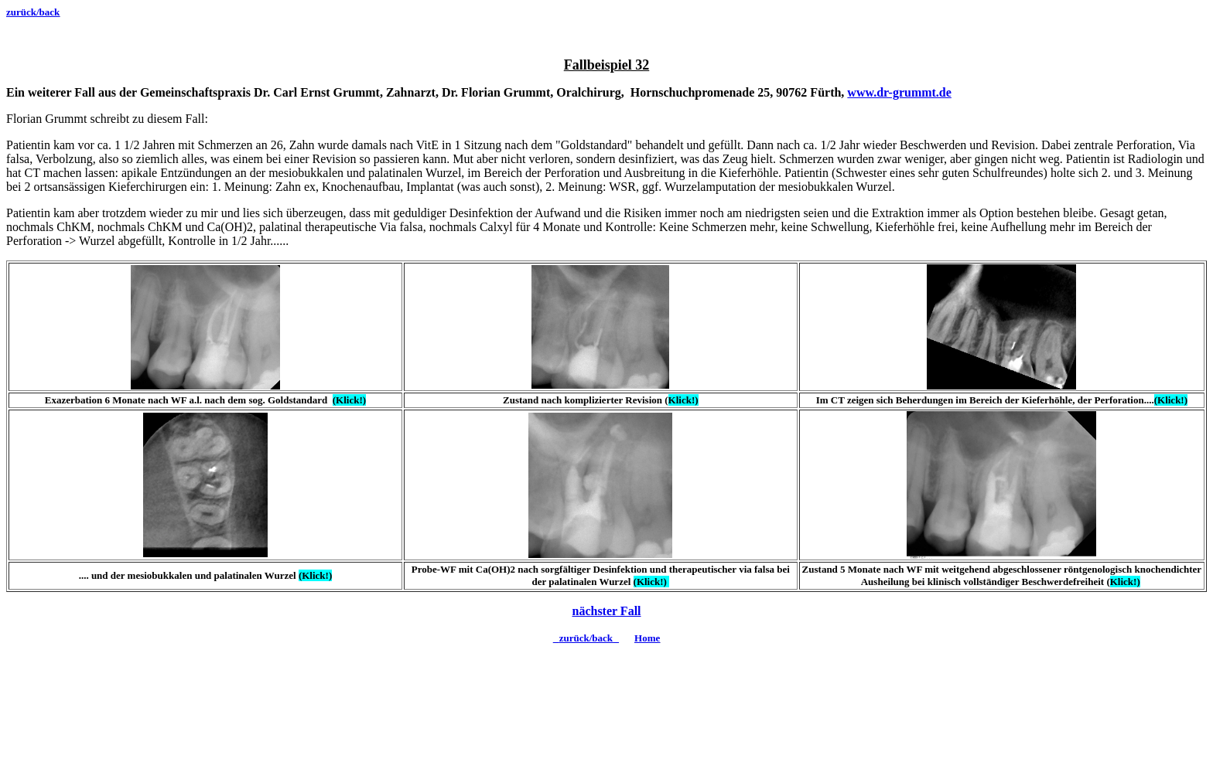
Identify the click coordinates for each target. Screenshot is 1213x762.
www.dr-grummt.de (899, 92)
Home (647, 638)
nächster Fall (606, 610)
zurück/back (33, 12)
